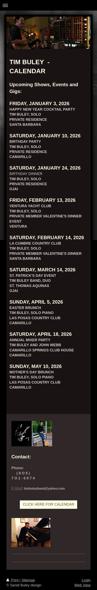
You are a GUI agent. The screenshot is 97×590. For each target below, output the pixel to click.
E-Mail (16, 488)
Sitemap (28, 580)
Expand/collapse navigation (48, 5)
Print (13, 580)
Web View (82, 585)
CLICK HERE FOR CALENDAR (48, 504)
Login (86, 580)
